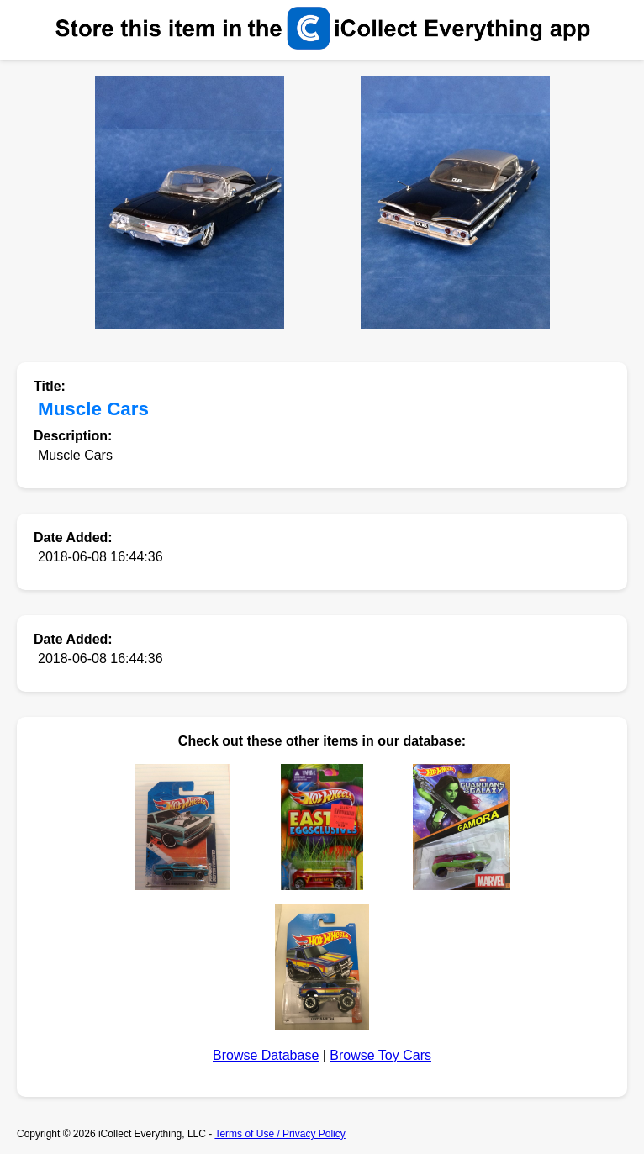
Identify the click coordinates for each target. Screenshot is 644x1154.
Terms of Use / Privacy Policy (279, 1134)
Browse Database (266, 1055)
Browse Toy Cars (380, 1055)
